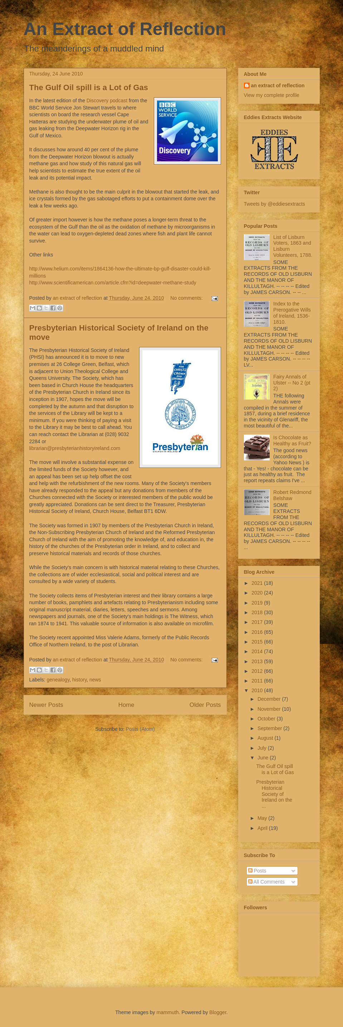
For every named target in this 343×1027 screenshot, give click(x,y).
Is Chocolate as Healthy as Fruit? (292, 440)
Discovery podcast (107, 100)
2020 (257, 593)
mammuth (167, 1012)
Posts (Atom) (140, 729)
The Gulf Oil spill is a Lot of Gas (88, 87)
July (263, 748)
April (263, 828)
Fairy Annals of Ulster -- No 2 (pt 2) (291, 383)
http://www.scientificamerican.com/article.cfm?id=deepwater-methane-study (112, 282)
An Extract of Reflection (125, 29)
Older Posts (205, 704)
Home (126, 704)
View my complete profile (271, 95)
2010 (257, 690)
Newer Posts (46, 704)
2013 (257, 661)
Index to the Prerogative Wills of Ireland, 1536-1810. (292, 312)
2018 (257, 612)
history (79, 680)
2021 (257, 583)
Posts (257, 871)
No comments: (187, 298)
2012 (257, 671)
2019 (257, 603)
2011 (257, 681)
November (270, 709)
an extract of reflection (278, 85)
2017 (257, 622)
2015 (257, 642)
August (266, 738)
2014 (257, 651)
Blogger (217, 1012)
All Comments (266, 882)
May (263, 818)
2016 (257, 632)
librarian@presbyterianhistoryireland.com (75, 448)
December (270, 699)
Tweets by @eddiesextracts (274, 204)
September (270, 728)
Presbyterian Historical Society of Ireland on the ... (274, 794)
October (267, 719)
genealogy (58, 680)
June (264, 758)
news (95, 680)
